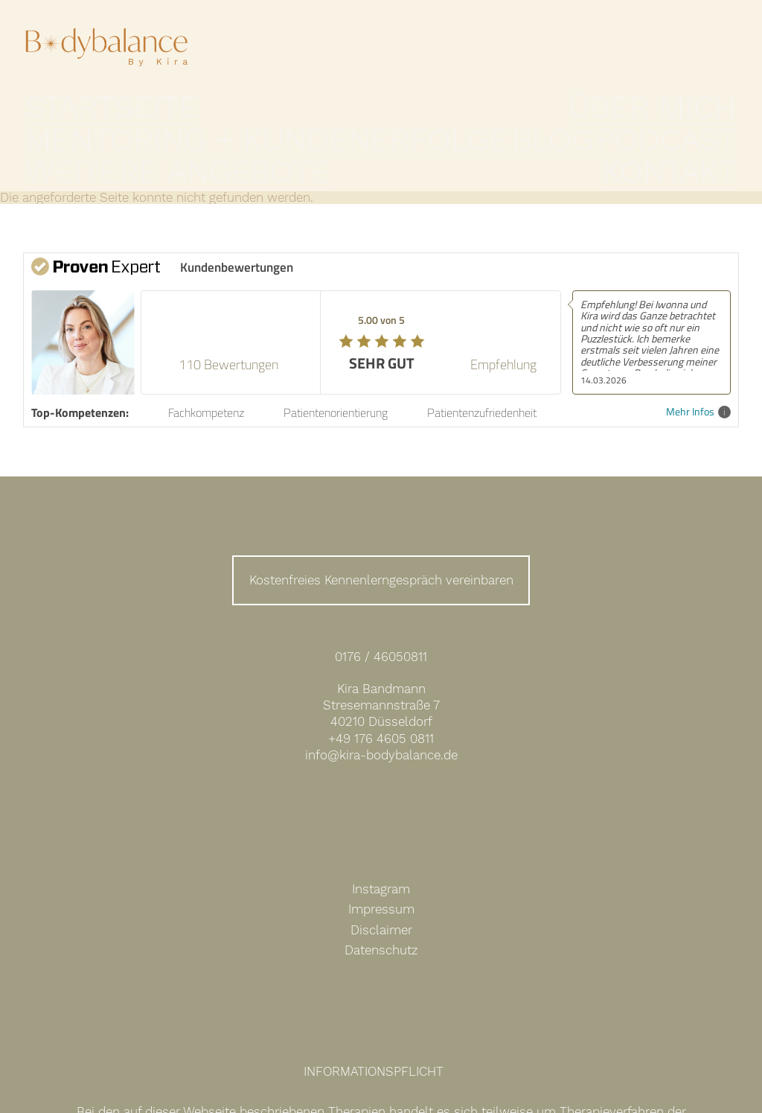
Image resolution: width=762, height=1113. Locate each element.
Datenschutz (381, 912)
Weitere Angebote (602, 130)
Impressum (381, 871)
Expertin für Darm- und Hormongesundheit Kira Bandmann (107, 58)
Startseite (60, 130)
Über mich (148, 130)
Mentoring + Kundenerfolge (298, 130)
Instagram (381, 851)
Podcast (494, 130)
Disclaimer (381, 892)
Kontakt (709, 130)
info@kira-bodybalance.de (381, 717)
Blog (430, 130)
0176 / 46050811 (381, 619)
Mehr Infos (698, 375)
